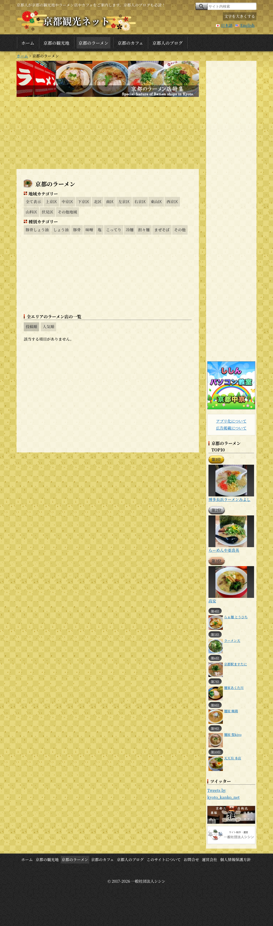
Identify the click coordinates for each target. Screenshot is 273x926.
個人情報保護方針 (235, 859)
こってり (113, 229)
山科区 (31, 212)
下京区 (83, 201)
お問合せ (191, 859)
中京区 (67, 201)
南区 (110, 201)
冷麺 (130, 229)
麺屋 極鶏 (231, 710)
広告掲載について (231, 428)
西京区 (172, 201)
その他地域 (67, 212)
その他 (180, 229)
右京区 (140, 201)
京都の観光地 (56, 43)
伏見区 (47, 212)
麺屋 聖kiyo (233, 734)
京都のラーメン (93, 43)
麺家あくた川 (234, 687)
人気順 (48, 326)
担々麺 (144, 229)
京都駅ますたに (235, 664)
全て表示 (33, 201)
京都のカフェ (130, 43)
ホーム (27, 43)
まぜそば (162, 229)
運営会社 (209, 859)
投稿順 (31, 326)
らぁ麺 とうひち (236, 616)
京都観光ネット (76, 21)
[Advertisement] (108, 133)
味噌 (89, 229)
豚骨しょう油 (37, 229)
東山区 (156, 201)
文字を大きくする (239, 16)
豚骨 (77, 229)
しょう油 (61, 229)
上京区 (51, 201)
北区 (97, 201)
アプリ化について (231, 421)
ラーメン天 (232, 640)
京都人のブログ (167, 43)
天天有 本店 (232, 758)
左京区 (124, 201)
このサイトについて (164, 859)
